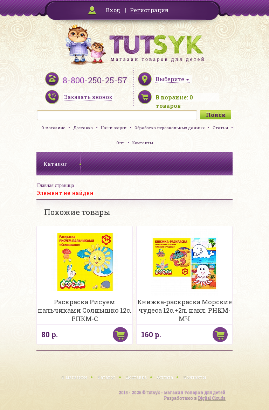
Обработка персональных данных (169, 127)
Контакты (142, 142)
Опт (120, 142)
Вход (113, 10)
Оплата (165, 377)
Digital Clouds (212, 398)
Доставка (83, 127)
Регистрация (149, 10)
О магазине (53, 127)
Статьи (220, 127)
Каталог (106, 377)
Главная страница (55, 185)
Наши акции (113, 127)
